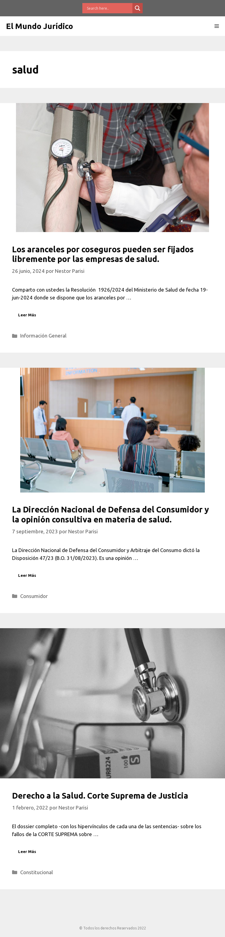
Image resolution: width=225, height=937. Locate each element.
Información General (43, 335)
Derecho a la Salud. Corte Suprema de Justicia (100, 795)
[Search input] (109, 8)
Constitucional (36, 872)
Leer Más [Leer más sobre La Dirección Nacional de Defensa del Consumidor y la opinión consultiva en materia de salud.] (27, 575)
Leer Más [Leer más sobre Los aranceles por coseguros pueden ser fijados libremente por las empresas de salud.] (27, 315)
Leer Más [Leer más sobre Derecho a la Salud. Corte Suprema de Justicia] (27, 851)
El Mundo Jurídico (39, 26)
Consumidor (34, 596)
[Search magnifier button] (137, 8)
